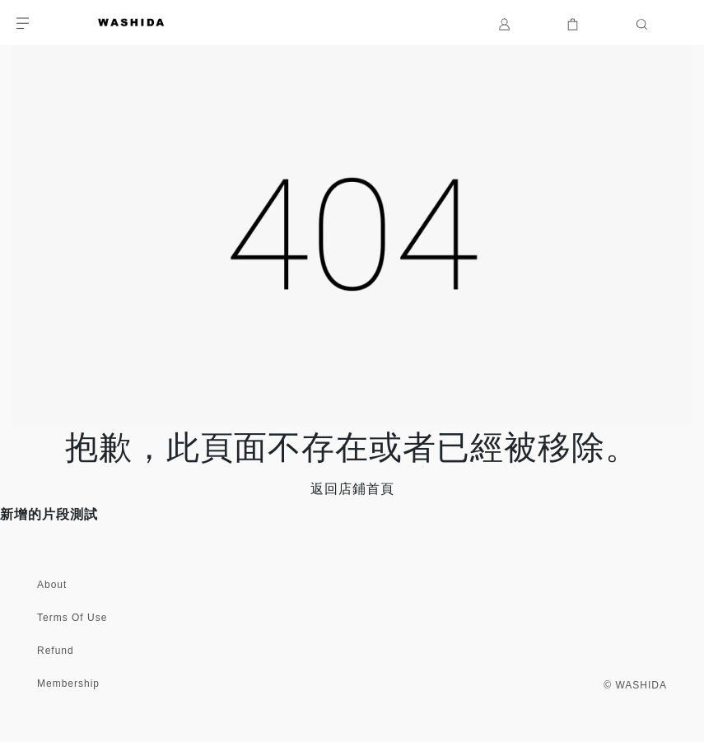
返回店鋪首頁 (352, 489)
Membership (68, 683)
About (52, 584)
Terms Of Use (72, 617)
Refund (55, 650)
